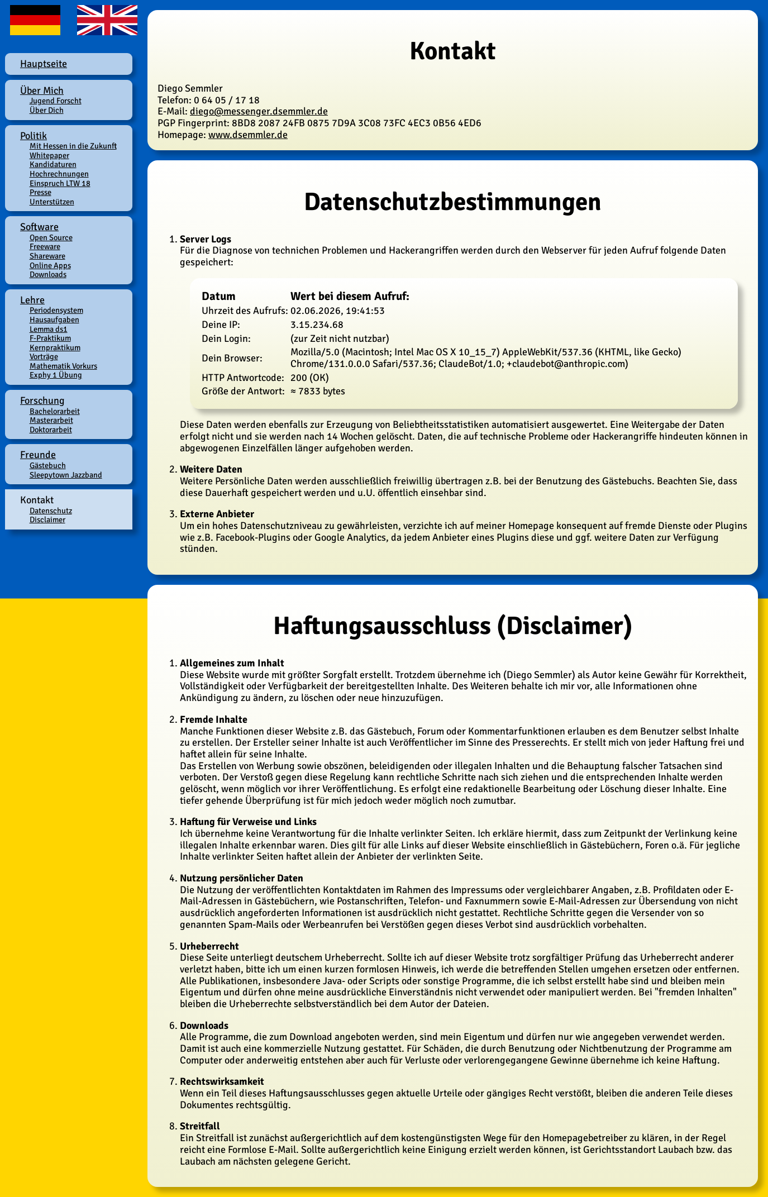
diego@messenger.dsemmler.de (259, 111)
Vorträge (44, 356)
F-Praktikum (50, 338)
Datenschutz (51, 510)
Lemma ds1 (49, 329)
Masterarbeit (51, 420)
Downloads (48, 274)
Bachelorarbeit (55, 411)
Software (39, 227)
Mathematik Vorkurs (63, 366)
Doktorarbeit (51, 430)
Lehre (32, 300)
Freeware (45, 246)
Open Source (51, 237)
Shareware (47, 256)
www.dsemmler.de (248, 134)
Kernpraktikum (55, 347)
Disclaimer (47, 519)
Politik (33, 136)
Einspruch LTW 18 (60, 183)
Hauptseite (43, 64)
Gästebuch (48, 465)
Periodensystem (56, 310)
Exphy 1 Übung (56, 375)
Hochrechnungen (59, 174)
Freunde (38, 455)
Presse (40, 192)
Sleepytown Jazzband (66, 475)
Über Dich (47, 110)
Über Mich (42, 90)
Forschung (42, 400)
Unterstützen (52, 202)
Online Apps (50, 265)
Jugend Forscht (56, 101)
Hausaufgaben (54, 319)
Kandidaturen (53, 164)
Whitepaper (49, 155)
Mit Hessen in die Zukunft (73, 146)
